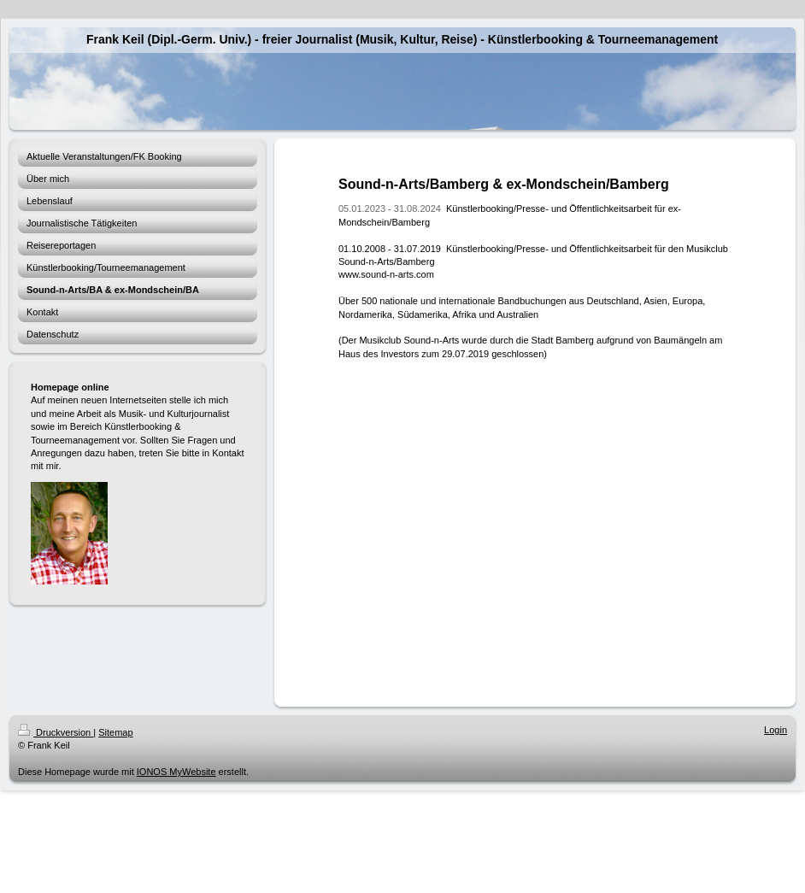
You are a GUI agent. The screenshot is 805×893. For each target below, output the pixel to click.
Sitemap (115, 732)
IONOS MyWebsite (176, 772)
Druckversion (55, 732)
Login (775, 730)
